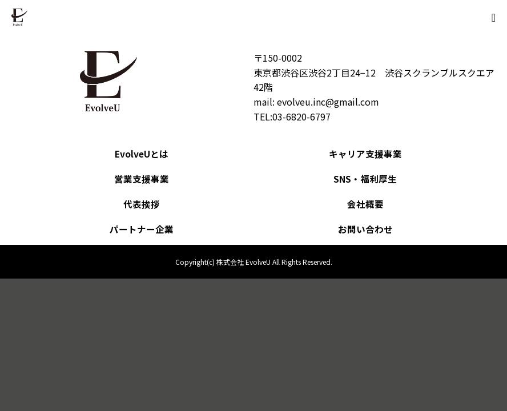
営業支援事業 (141, 179)
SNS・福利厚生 (365, 179)
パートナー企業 (142, 229)
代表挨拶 (141, 204)
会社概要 (365, 204)
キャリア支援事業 (365, 153)
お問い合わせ (365, 229)
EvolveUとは (142, 153)
